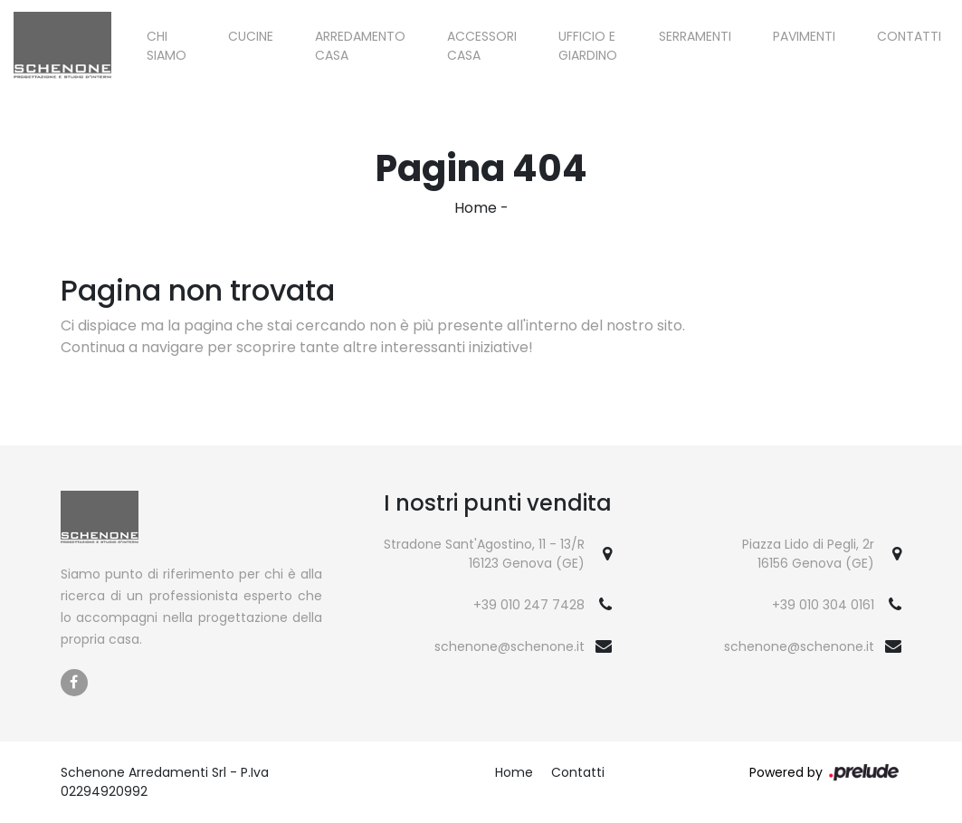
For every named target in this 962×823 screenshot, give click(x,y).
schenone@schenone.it (509, 646)
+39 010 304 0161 (823, 605)
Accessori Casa (482, 45)
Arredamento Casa (360, 45)
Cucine (250, 36)
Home (475, 207)
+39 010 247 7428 (529, 605)
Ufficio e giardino (587, 45)
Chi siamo (166, 45)
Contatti (909, 36)
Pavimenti (804, 36)
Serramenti (695, 36)
